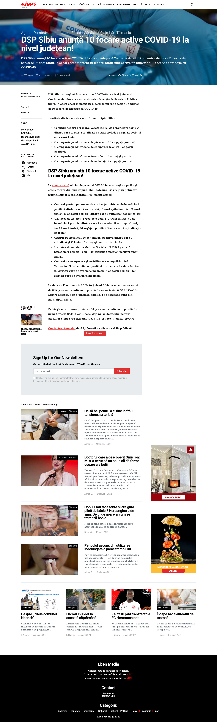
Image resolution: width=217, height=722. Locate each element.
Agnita (26, 33)
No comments (45, 75)
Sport (148, 4)
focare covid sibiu (30, 136)
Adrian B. (25, 112)
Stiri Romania (164, 607)
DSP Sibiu (26, 133)
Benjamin (88, 532)
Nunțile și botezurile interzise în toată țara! (31, 331)
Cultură (96, 4)
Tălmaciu (123, 33)
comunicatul (60, 185)
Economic (109, 4)
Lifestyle (62, 411)
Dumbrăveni (42, 33)
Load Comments (95, 333)
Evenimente (124, 4)
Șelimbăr (107, 33)
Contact (159, 4)
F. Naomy (25, 635)
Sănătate (83, 4)
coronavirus (27, 129)
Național (60, 4)
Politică (138, 4)
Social (72, 4)
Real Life (62, 457)
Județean (47, 4)
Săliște (76, 33)
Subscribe (121, 371)
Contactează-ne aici (61, 328)
